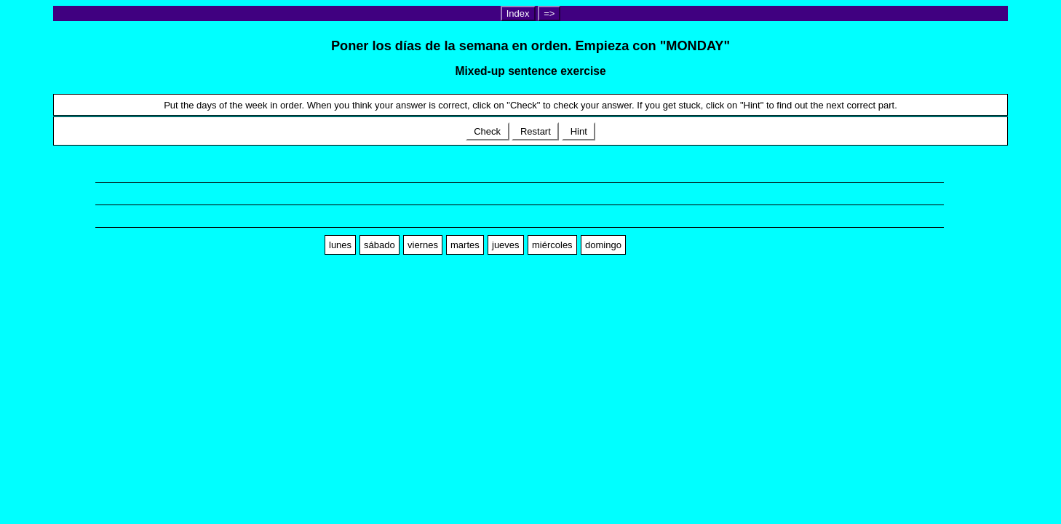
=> (549, 13)
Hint (578, 131)
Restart (535, 131)
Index (518, 13)
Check (488, 131)
